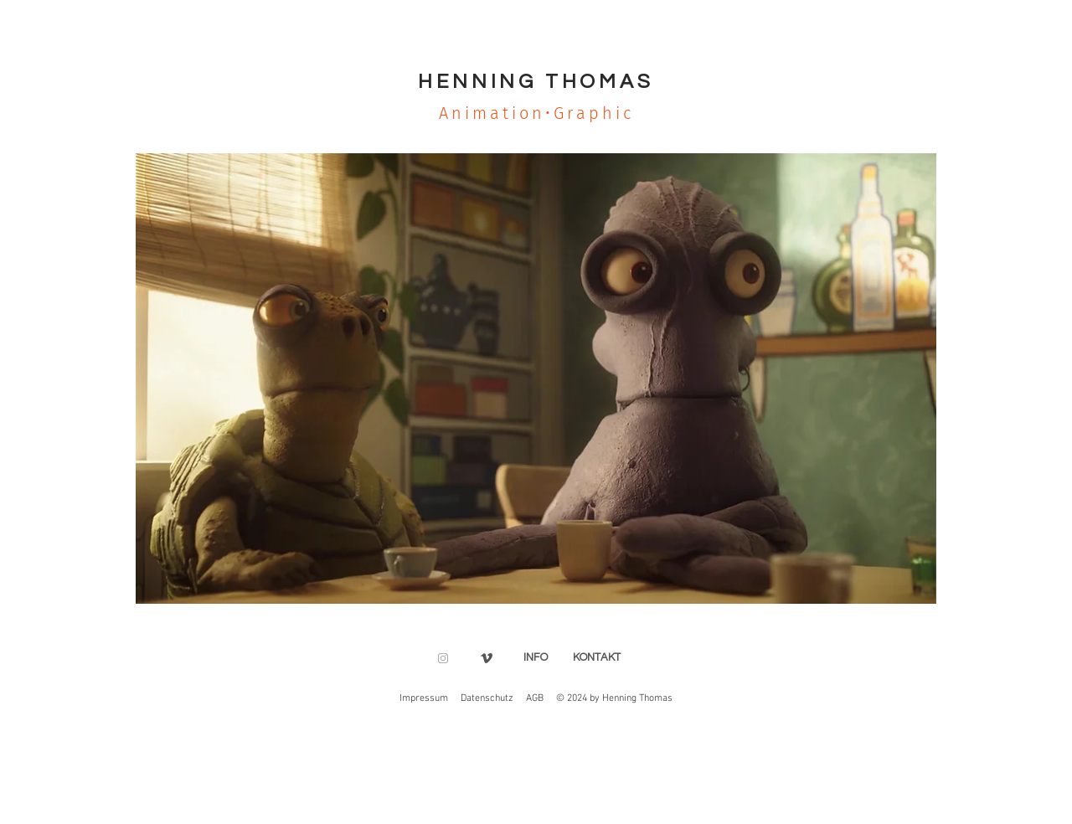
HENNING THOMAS (535, 81)
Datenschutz (487, 698)
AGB (535, 698)
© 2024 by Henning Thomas (614, 698)
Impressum (423, 698)
